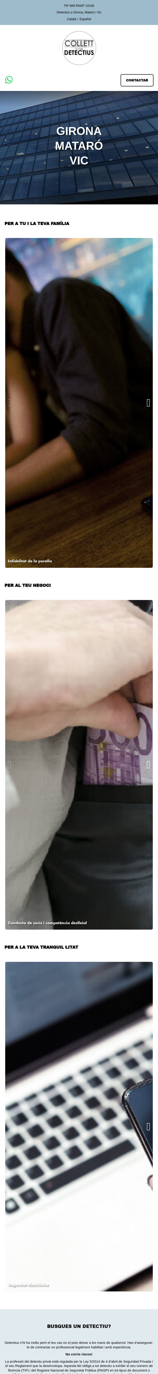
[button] (137, 80)
